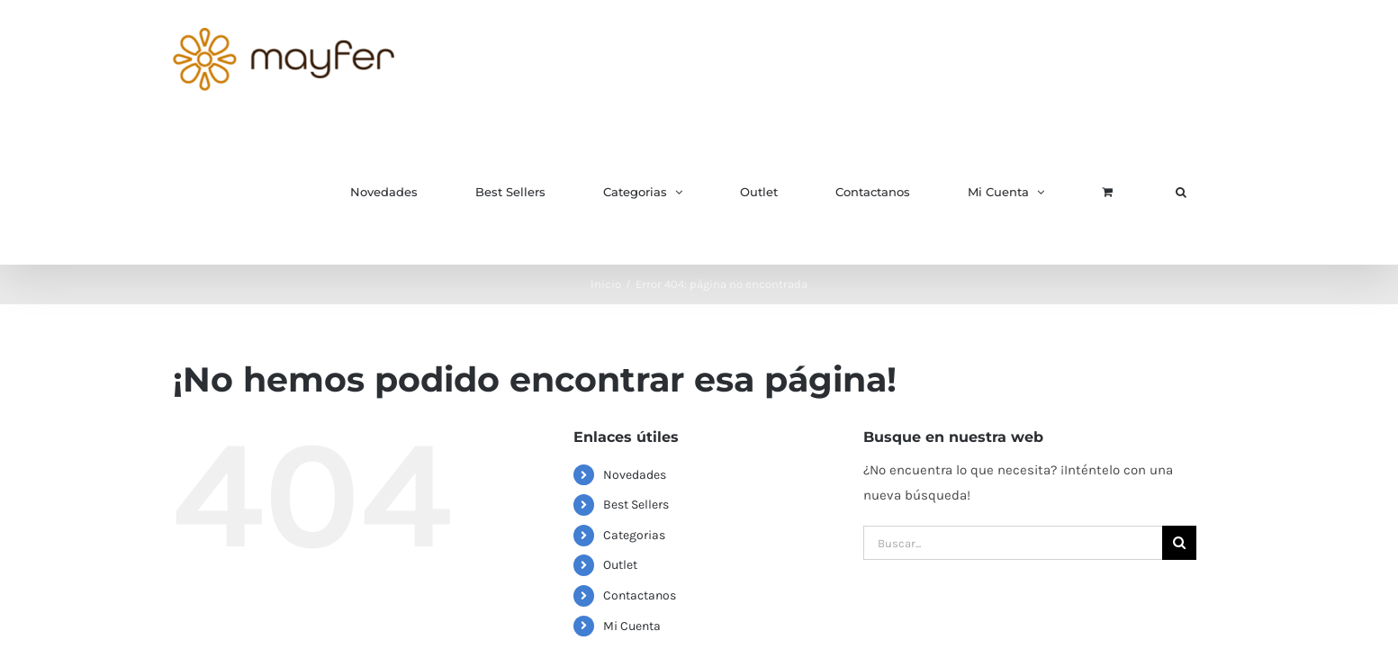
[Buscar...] (1012, 543)
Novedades (634, 474)
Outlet (620, 564)
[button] (1181, 192)
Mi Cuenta (632, 626)
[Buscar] (1179, 543)
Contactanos (639, 595)
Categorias (634, 535)
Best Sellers (636, 504)
